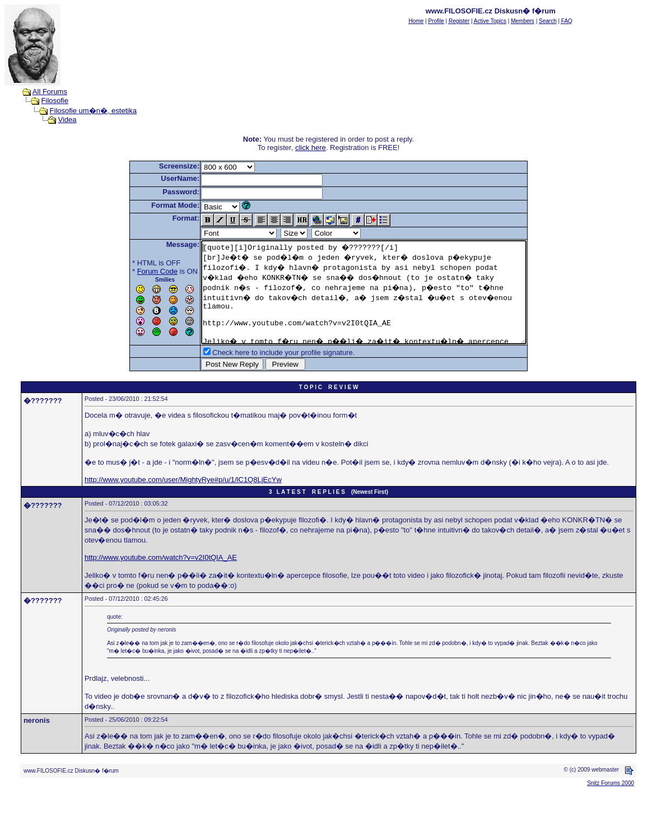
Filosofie (54, 100)
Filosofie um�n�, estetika (93, 110)
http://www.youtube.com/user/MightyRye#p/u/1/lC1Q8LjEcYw (183, 500)
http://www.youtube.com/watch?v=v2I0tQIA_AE (161, 577)
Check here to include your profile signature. (264, 372)
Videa (67, 119)
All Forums (49, 91)
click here (310, 147)
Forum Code (138, 271)
